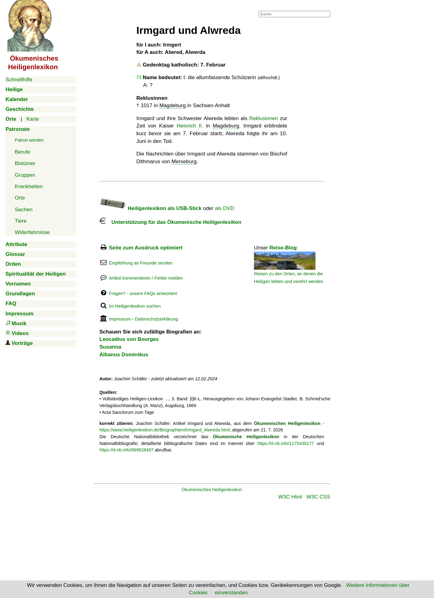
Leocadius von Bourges (129, 339)
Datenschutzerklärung (156, 319)
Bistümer (25, 163)
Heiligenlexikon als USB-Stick (150, 208)
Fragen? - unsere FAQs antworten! (143, 293)
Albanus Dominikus (123, 355)
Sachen (24, 209)
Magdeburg (172, 105)
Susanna (110, 347)
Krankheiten (29, 186)
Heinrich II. (190, 126)
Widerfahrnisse (32, 232)
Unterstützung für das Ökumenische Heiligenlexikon (170, 222)
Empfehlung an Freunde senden (140, 263)
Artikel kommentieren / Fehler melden (146, 278)
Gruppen (25, 175)
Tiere (20, 221)
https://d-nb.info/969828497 (126, 449)
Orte (20, 198)
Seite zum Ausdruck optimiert (146, 248)
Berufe (22, 152)
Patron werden (29, 140)
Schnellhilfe (19, 80)
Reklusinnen (263, 118)
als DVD (224, 208)
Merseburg (183, 161)
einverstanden (231, 593)
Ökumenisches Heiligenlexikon (212, 489)
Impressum (120, 319)
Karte (32, 119)
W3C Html (290, 497)
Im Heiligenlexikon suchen (135, 306)
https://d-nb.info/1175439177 (285, 443)
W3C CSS (318, 497)
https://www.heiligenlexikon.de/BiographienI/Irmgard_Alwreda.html (164, 429)
